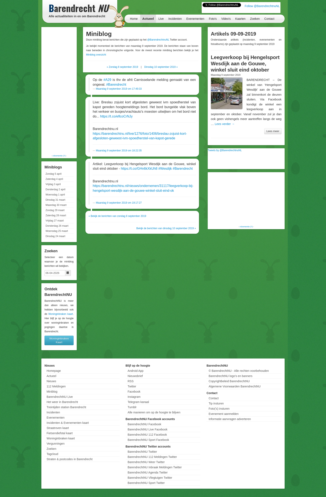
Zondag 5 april (54, 173)
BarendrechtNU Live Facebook (147, 429)
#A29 (107, 80)
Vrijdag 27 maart (55, 220)
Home (134, 18)
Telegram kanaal (138, 402)
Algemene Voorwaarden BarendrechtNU (235, 386)
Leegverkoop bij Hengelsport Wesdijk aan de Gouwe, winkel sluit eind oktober (245, 63)
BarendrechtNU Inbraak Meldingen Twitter (155, 467)
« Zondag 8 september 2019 (122, 67)
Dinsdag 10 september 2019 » (161, 67)
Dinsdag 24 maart (55, 236)
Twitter (132, 386)
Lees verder (225, 124)
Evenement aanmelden (223, 413)
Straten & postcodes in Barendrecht (70, 459)
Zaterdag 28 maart (56, 215)
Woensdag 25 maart (57, 231)
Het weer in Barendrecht (62, 402)
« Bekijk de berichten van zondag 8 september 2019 (117, 216)
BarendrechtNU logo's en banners (230, 376)
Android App (135, 370)
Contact (269, 18)
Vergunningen (55, 443)
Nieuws (51, 381)
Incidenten (175, 18)
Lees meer (273, 131)
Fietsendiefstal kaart (60, 433)
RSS (131, 381)
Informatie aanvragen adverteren (230, 419)
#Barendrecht (116, 84)
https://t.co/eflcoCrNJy (116, 116)
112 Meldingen (56, 386)
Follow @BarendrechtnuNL (262, 6)
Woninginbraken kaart (60, 314)
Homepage (54, 370)
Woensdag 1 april (55, 194)
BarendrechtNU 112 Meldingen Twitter (152, 457)
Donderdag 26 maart (57, 225)
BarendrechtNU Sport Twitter (146, 483)
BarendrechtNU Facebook (144, 424)
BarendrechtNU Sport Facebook (148, 439)
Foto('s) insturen (219, 408)
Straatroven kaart (58, 428)
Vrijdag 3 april (53, 184)
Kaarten (240, 18)
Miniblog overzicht (96, 54)
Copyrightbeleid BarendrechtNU (229, 381)
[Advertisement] (59, 90)
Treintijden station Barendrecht (66, 407)
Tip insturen (216, 403)
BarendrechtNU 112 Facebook (147, 434)
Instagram (134, 396)
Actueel (148, 18)
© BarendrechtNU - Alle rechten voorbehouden (239, 370)
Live (161, 18)
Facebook (134, 391)
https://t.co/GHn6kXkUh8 (139, 168)
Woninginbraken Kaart (59, 340)
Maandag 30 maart (56, 205)
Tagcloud (52, 454)
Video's (226, 18)
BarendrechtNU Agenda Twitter (148, 472)
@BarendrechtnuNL (158, 39)
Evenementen (195, 18)
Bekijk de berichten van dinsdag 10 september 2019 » (166, 228)
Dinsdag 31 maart (55, 199)
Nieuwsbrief (135, 376)
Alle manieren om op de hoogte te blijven (154, 412)
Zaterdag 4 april (54, 179)
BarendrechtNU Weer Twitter (146, 462)
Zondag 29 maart (55, 210)
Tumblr (132, 407)
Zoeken (255, 18)
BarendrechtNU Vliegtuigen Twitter (150, 477)
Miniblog (52, 391)
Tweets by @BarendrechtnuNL (225, 150)
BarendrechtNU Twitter (142, 451)
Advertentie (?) (58, 156)
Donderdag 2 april (55, 189)
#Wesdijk (165, 168)
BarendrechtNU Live (60, 396)
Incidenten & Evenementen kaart (68, 422)
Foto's (213, 18)
